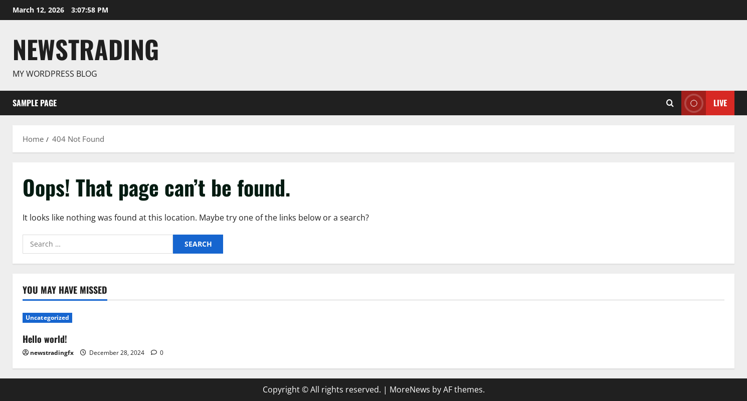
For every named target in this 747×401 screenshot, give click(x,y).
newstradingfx (52, 352)
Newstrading (86, 48)
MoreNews (410, 389)
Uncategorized (47, 317)
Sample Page (35, 103)
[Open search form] (670, 102)
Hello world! (45, 338)
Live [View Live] (704, 103)
